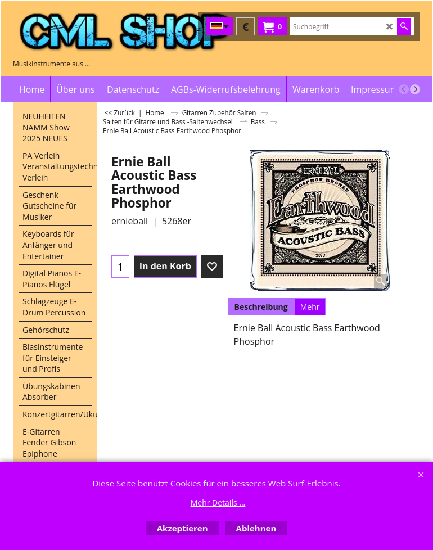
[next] (415, 89)
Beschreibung (261, 306)
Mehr (310, 306)
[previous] (404, 89)
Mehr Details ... (218, 502)
